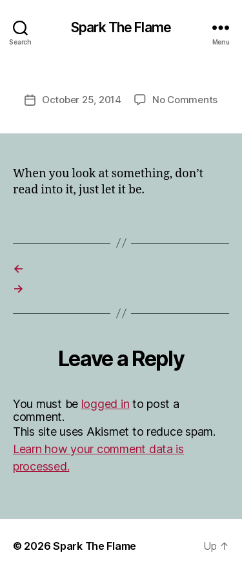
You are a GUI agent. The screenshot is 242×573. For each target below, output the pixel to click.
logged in (105, 404)
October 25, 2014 (81, 99)
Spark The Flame (121, 27)
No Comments (184, 99)
